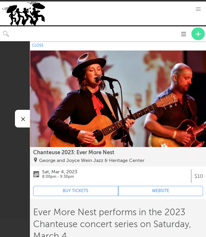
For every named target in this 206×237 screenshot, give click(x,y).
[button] (198, 9)
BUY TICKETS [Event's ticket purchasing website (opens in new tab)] (75, 191)
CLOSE (38, 45)
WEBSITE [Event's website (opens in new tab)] (160, 191)
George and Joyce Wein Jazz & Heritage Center (91, 160)
